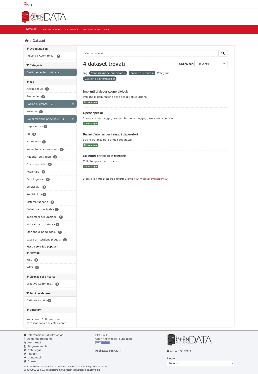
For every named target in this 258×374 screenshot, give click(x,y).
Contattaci (32, 357)
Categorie (72, 29)
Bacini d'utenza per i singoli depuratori (110, 134)
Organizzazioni (51, 29)
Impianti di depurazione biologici (106, 91)
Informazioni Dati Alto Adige (43, 335)
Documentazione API (157, 178)
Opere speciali (93, 113)
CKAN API (101, 335)
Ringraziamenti (35, 346)
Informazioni (91, 29)
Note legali (32, 350)
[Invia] (223, 53)
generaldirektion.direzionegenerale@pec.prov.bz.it (73, 369)
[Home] (27, 40)
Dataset (31, 29)
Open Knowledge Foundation (113, 339)
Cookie (30, 361)
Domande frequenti (38, 339)
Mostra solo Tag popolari (42, 246)
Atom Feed (32, 342)
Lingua (171, 358)
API (138, 178)
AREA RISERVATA (181, 351)
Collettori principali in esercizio (104, 155)
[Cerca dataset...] (151, 53)
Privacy (30, 354)
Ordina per (186, 64)
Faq (106, 29)
